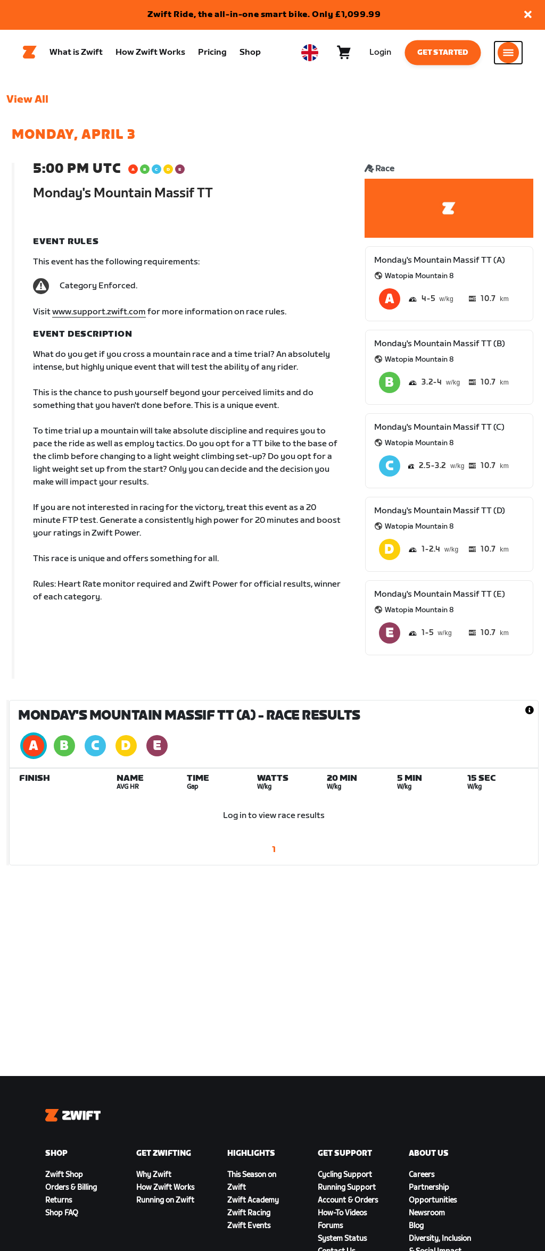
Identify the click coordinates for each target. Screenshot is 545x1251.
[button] (528, 15)
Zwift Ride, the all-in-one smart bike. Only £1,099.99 (264, 15)
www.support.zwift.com (99, 314)
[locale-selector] (309, 53)
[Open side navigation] (508, 54)
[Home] (30, 53)
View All (27, 101)
